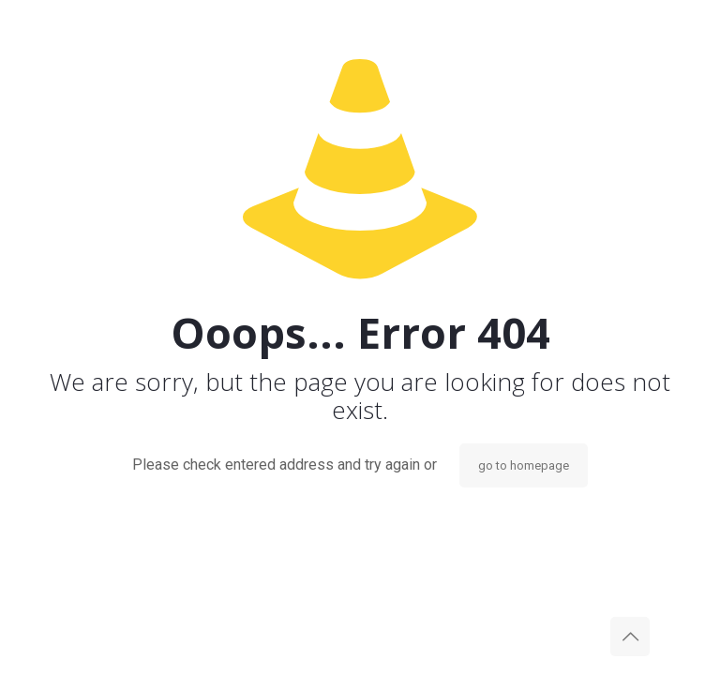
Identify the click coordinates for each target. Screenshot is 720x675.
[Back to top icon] (630, 636)
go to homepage (523, 465)
